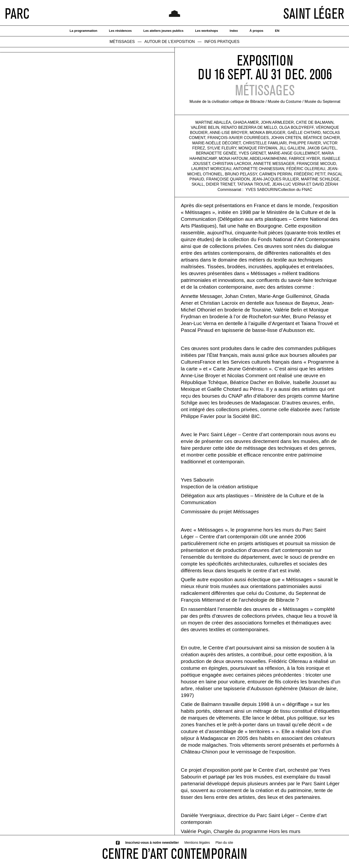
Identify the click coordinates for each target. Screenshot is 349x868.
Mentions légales (197, 842)
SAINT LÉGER (313, 13)
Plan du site (224, 842)
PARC (17, 13)
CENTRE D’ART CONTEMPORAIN (174, 853)
